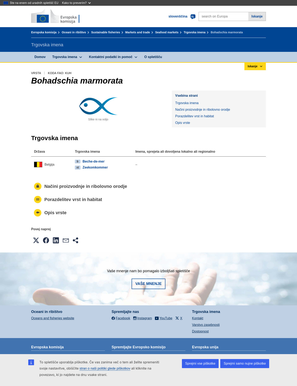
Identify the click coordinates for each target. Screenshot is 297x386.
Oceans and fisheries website (52, 318)
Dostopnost (200, 331)
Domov (40, 57)
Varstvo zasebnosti (206, 325)
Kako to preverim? (76, 3)
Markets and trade (137, 32)
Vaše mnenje (148, 284)
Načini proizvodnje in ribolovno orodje (202, 109)
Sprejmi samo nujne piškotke (245, 363)
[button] (36, 240)
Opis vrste (182, 122)
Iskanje (257, 16)
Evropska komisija (44, 32)
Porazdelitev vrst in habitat (194, 116)
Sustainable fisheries (105, 32)
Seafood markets (166, 32)
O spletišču (153, 57)
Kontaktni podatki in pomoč (110, 57)
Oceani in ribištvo (74, 32)
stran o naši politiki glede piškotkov (105, 368)
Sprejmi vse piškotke (200, 363)
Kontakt (197, 318)
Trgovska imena (194, 32)
